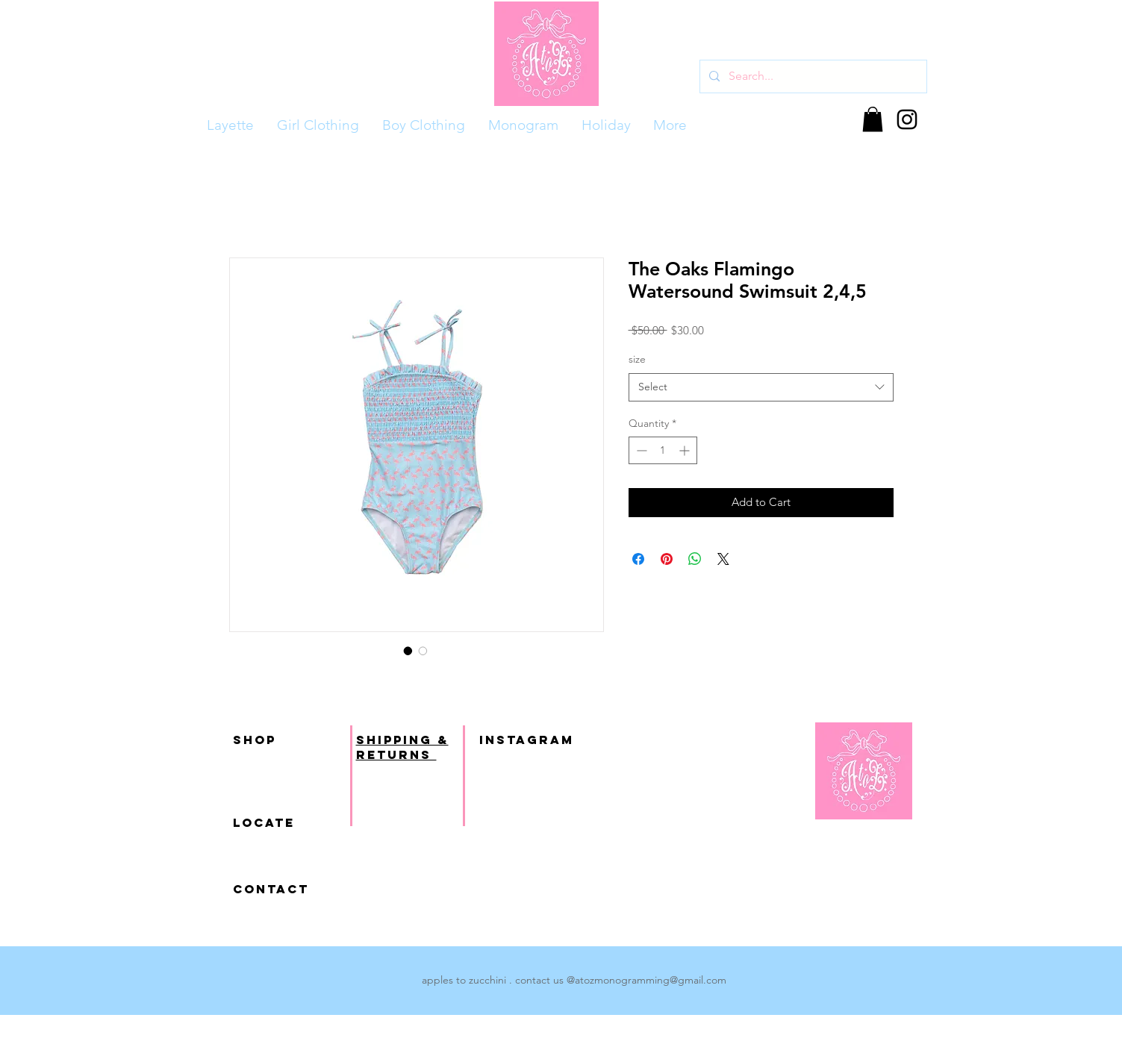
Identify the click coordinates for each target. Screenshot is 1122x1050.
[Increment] (685, 450)
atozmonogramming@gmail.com (650, 980)
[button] (872, 119)
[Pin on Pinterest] (667, 559)
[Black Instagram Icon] (907, 119)
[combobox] (761, 387)
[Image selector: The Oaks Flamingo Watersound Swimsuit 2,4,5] (408, 650)
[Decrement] (640, 450)
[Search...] (812, 76)
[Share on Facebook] (638, 559)
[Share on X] (723, 559)
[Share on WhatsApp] (695, 559)
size (637, 359)
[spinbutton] (662, 450)
